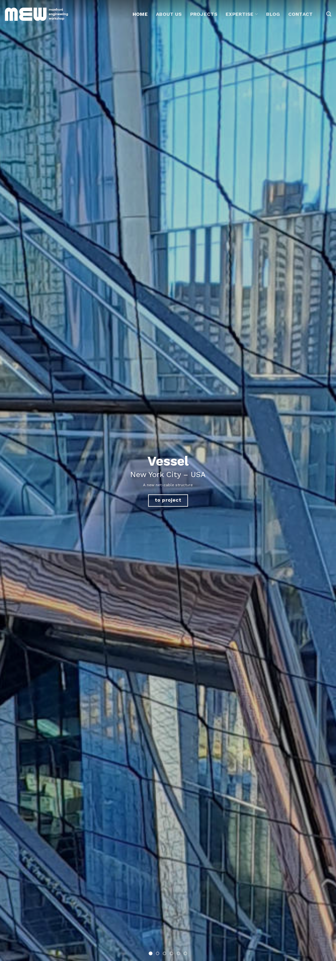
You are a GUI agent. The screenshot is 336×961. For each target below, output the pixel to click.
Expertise (242, 14)
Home (140, 14)
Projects (203, 14)
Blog (273, 14)
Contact (300, 14)
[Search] (328, 14)
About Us (169, 14)
